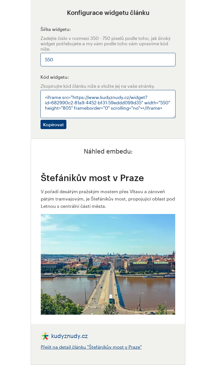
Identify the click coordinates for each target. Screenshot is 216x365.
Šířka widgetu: (55, 29)
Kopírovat (53, 124)
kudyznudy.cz (69, 335)
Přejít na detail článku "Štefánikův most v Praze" (91, 347)
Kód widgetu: (54, 77)
